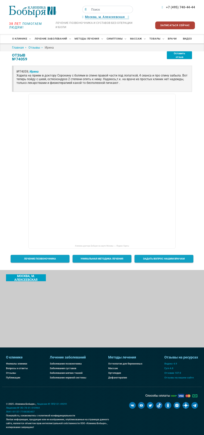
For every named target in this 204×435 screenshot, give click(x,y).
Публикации (13, 377)
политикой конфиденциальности (56, 415)
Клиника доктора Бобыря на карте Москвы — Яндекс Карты (102, 246)
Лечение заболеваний (51, 38)
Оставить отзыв (179, 55)
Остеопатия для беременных (125, 363)
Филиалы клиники (16, 363)
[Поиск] (86, 9)
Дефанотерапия (117, 377)
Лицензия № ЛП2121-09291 (52, 404)
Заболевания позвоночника (66, 363)
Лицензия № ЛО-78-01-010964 (23, 408)
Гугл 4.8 (168, 368)
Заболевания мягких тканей (66, 372)
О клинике (19, 38)
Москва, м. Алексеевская (26, 277)
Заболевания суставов (63, 368)
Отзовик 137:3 (172, 372)
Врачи (172, 38)
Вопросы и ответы (17, 368)
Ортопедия (114, 372)
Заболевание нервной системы (68, 377)
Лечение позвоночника (40, 258)
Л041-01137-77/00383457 (20, 411)
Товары (155, 38)
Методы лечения (87, 38)
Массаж (136, 38)
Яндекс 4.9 (170, 363)
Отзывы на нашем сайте (179, 377)
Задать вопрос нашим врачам (164, 258)
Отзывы (11, 372)
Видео (187, 38)
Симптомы (115, 38)
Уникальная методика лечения (102, 258)
